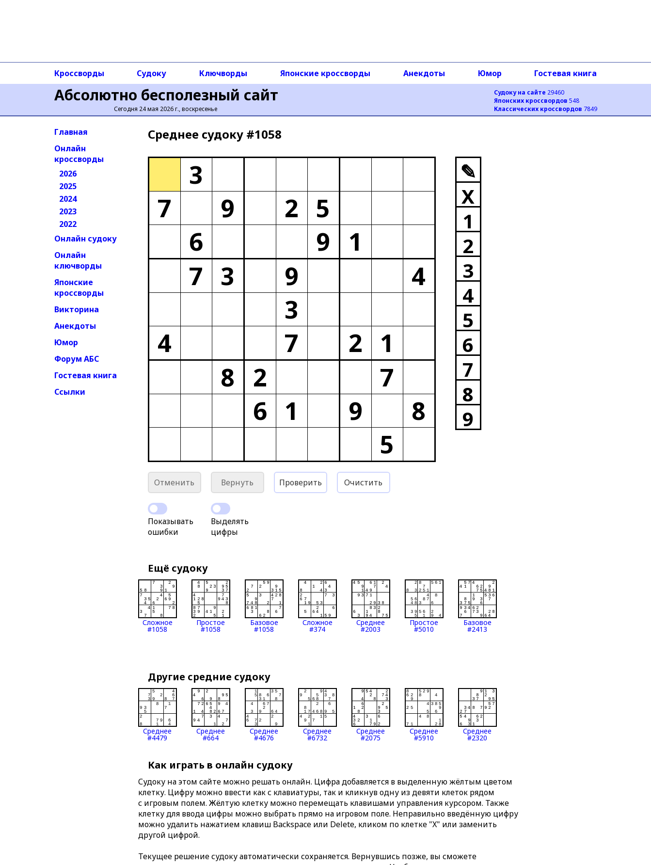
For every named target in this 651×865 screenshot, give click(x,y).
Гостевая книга (565, 73)
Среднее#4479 (157, 714)
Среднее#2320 (477, 714)
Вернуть (237, 482)
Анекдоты (424, 73)
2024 (68, 198)
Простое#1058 (210, 606)
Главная (71, 132)
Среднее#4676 (264, 714)
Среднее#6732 (317, 714)
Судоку (151, 73)
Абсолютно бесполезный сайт (166, 95)
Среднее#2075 (370, 714)
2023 (68, 211)
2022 (68, 224)
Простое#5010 (424, 606)
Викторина (76, 309)
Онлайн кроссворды (79, 153)
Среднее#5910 (424, 714)
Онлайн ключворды (78, 260)
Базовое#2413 (477, 606)
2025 (68, 186)
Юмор (490, 73)
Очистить (363, 482)
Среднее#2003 (370, 606)
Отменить (174, 482)
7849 (545, 109)
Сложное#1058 (157, 606)
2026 (68, 173)
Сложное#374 (317, 606)
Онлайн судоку (85, 238)
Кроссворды (79, 73)
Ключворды (223, 73)
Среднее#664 (210, 714)
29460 (529, 92)
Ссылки (69, 391)
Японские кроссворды (325, 73)
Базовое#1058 (264, 606)
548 (536, 100)
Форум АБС (76, 358)
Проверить (300, 482)
